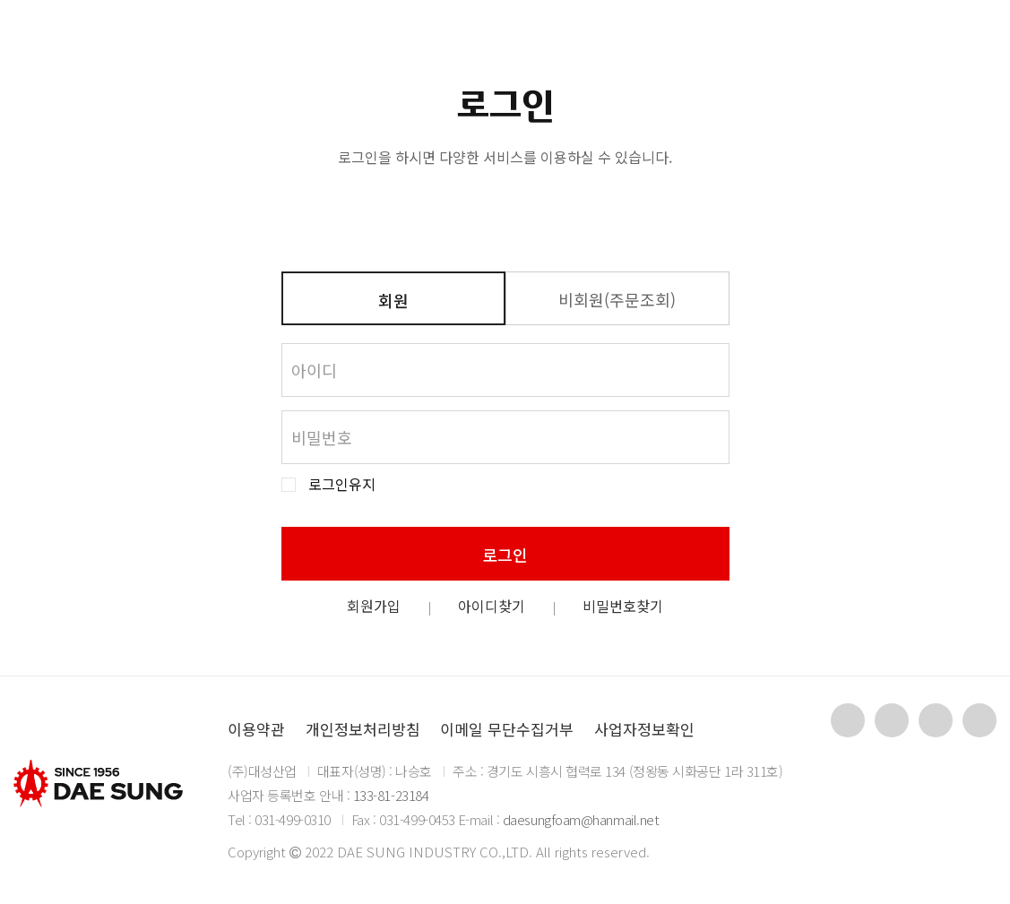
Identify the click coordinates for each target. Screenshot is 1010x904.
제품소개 (452, 40)
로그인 (505, 554)
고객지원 (671, 40)
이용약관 (256, 729)
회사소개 (338, 40)
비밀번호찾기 (623, 605)
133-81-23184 (391, 795)
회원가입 (374, 605)
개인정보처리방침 (363, 729)
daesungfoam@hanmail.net (581, 819)
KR (878, 39)
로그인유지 (342, 484)
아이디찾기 (491, 605)
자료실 (561, 40)
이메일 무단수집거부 (507, 729)
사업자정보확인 (644, 729)
